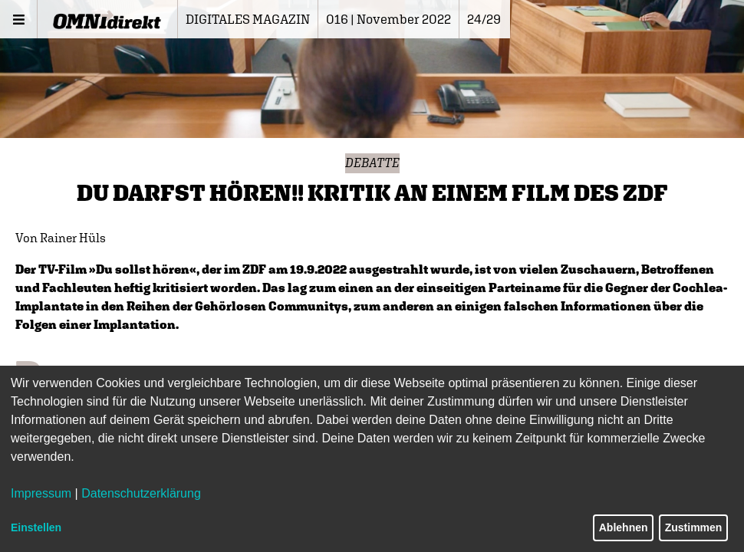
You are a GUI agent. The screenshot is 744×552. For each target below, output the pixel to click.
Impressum (41, 493)
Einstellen (36, 527)
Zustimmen (694, 527)
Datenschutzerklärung (141, 493)
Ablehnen (623, 527)
